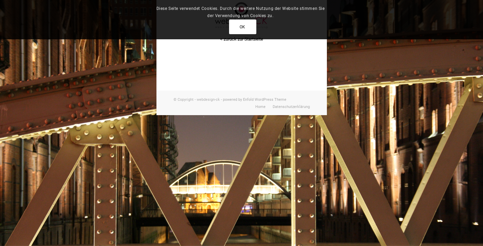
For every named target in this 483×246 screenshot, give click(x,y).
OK (242, 27)
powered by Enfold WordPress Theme (254, 99)
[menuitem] (260, 107)
